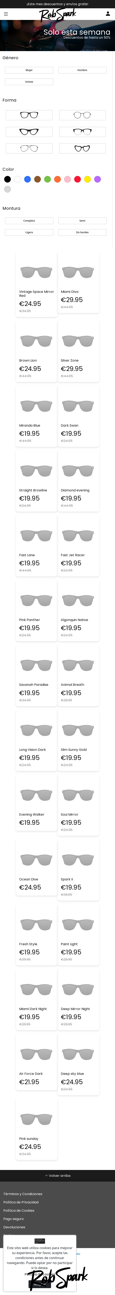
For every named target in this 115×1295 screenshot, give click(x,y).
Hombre (82, 70)
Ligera (29, 232)
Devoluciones (14, 1227)
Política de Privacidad (21, 1202)
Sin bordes (82, 232)
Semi (82, 220)
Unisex (29, 81)
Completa (29, 220)
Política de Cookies (18, 1210)
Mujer (29, 70)
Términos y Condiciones (22, 1194)
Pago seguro (13, 1218)
